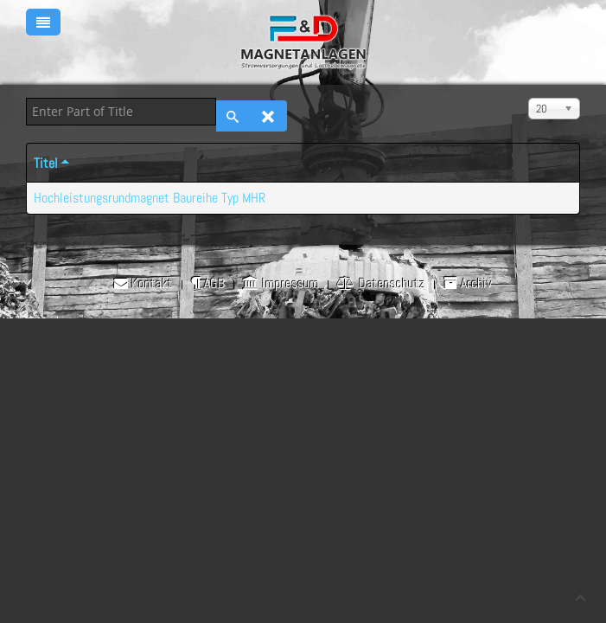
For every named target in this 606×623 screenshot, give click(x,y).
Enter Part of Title (26, 98)
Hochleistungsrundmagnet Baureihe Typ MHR (149, 198)
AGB (208, 283)
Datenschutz (381, 283)
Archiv (467, 283)
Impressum (281, 283)
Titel (53, 163)
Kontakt (143, 283)
